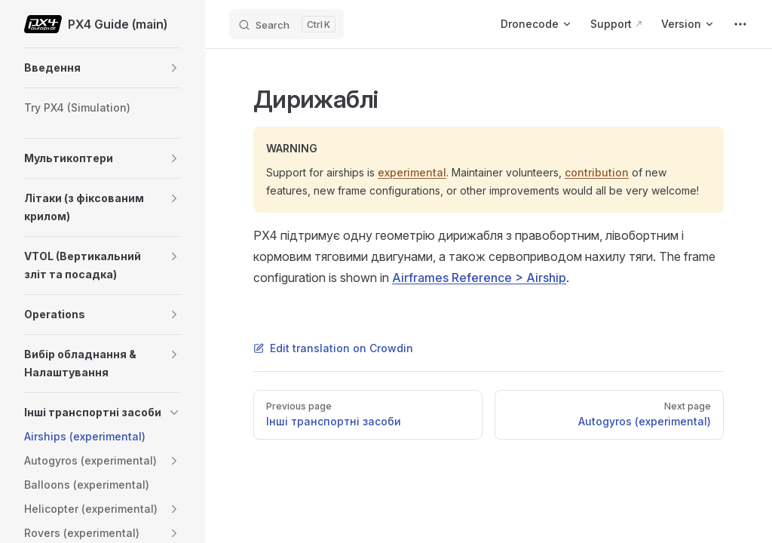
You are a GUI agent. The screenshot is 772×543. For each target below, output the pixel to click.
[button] (174, 68)
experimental (412, 172)
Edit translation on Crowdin (333, 348)
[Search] (286, 24)
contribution (597, 172)
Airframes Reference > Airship (479, 277)
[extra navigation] (740, 24)
